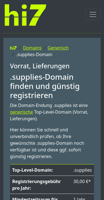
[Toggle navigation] (93, 14)
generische (21, 112)
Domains (32, 48)
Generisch (58, 48)
